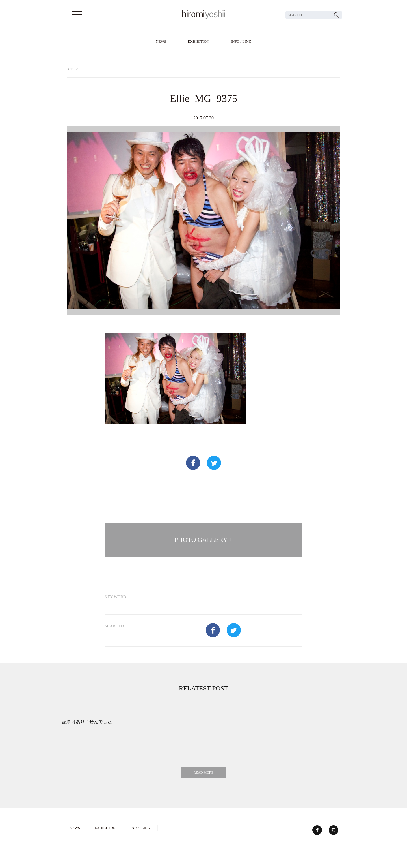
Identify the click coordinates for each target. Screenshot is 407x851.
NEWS (161, 41)
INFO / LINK (241, 41)
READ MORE (203, 773)
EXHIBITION (198, 41)
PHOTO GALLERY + (203, 539)
